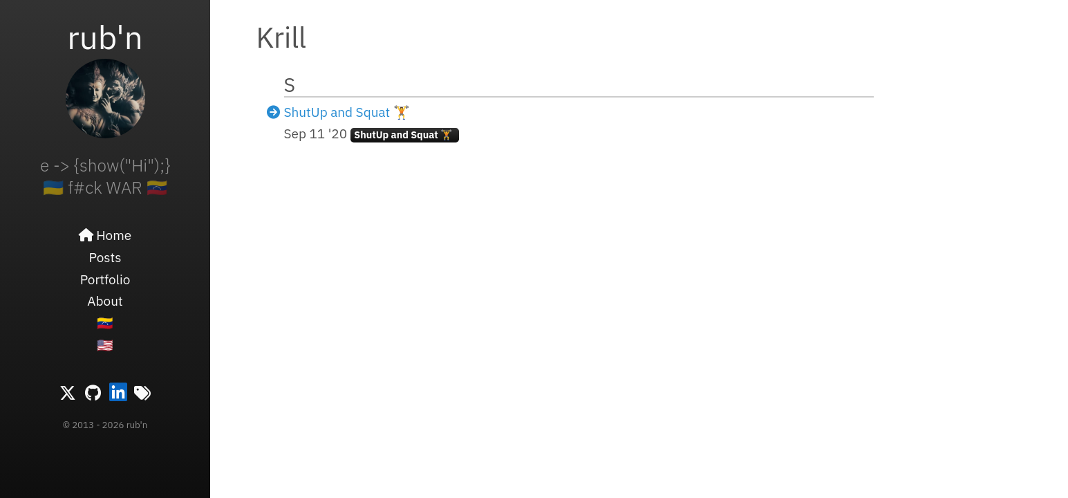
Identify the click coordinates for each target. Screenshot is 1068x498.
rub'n (105, 36)
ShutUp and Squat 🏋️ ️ (348, 112)
